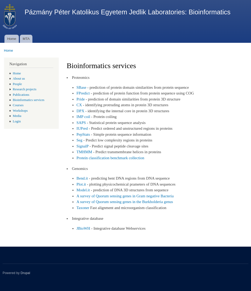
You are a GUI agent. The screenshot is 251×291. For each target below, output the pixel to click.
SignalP (82, 146)
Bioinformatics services (28, 100)
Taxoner (82, 208)
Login (17, 121)
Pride (80, 99)
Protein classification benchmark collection (110, 158)
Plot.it (81, 184)
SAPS (81, 123)
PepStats (83, 134)
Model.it (83, 190)
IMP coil (83, 117)
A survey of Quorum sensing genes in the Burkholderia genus (124, 202)
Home (11, 39)
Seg (79, 140)
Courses (18, 105)
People (17, 84)
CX (79, 105)
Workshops (20, 110)
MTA (26, 39)
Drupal (25, 273)
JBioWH (83, 228)
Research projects (25, 89)
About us (19, 78)
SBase (81, 87)
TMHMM (84, 152)
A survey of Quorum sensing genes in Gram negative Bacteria (125, 196)
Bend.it (82, 178)
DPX (80, 111)
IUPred (82, 128)
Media (17, 116)
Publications (21, 95)
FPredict (83, 93)
